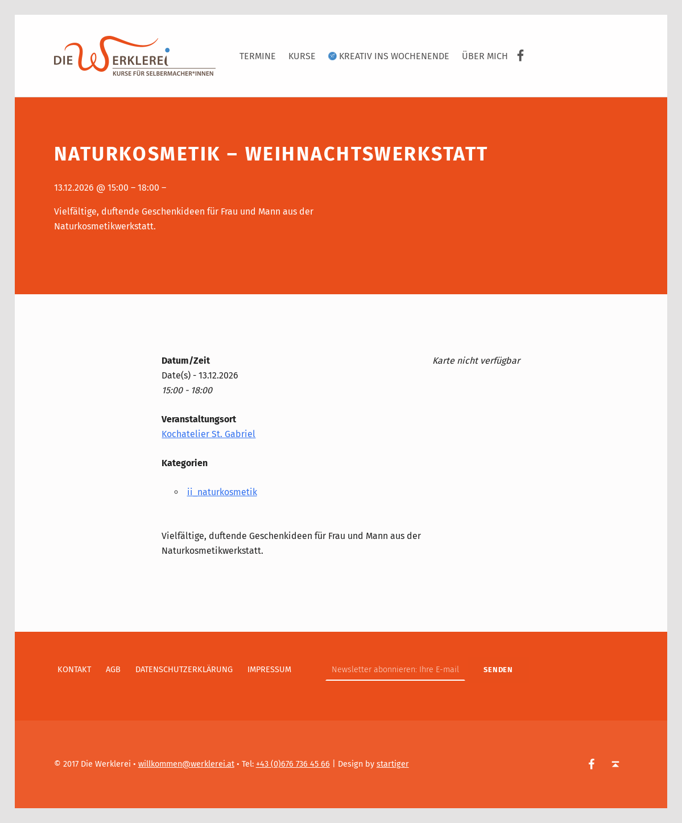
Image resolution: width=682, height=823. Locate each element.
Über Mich (485, 56)
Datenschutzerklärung (184, 669)
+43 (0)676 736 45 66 (293, 764)
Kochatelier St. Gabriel (208, 434)
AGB (113, 669)
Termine (257, 56)
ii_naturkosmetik (222, 492)
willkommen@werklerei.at (186, 764)
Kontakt (74, 669)
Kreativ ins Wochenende (388, 56)
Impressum (269, 669)
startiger (393, 764)
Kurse (302, 56)
